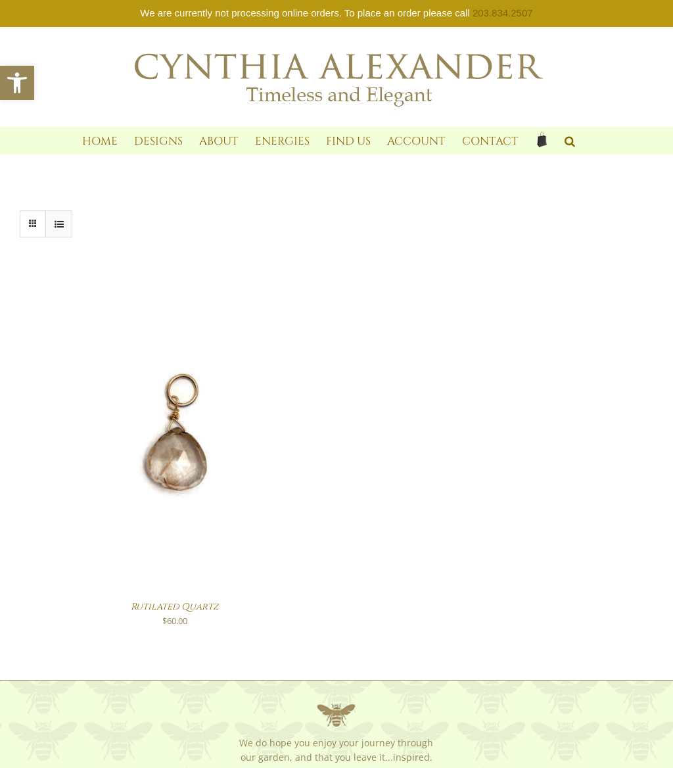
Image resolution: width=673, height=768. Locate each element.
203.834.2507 (503, 12)
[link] (17, 83)
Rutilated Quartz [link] (175, 606)
